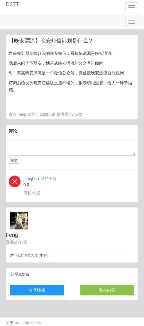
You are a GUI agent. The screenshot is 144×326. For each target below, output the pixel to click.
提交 (14, 160)
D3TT (12, 4)
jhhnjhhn (31, 178)
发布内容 (107, 290)
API (18, 323)
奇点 (12, 114)
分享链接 (37, 290)
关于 (9, 323)
